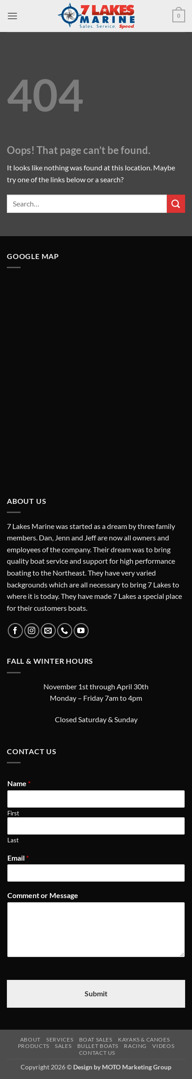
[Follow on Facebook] (15, 630)
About (30, 1039)
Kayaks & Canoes (144, 1039)
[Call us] (64, 630)
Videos (163, 1045)
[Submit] (176, 203)
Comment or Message (42, 895)
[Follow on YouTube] (81, 630)
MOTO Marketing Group (136, 1067)
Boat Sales (95, 1039)
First (13, 813)
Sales (63, 1045)
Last (13, 840)
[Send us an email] (48, 630)
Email (18, 857)
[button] (12, 16)
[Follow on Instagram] (31, 630)
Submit (96, 993)
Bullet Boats (97, 1045)
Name (19, 783)
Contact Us (97, 1052)
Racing (135, 1045)
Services (59, 1039)
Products (33, 1045)
